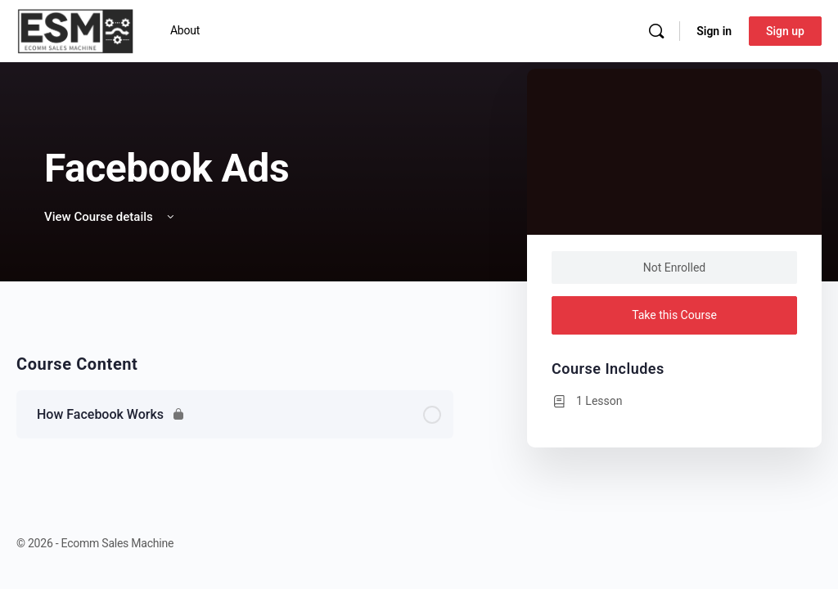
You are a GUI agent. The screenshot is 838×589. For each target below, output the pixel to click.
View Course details (110, 216)
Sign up (785, 31)
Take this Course (674, 314)
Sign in (714, 31)
